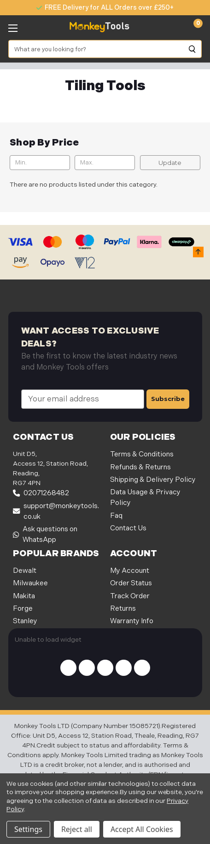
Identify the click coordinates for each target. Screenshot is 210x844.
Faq (116, 515)
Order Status (131, 583)
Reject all (76, 829)
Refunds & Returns (140, 467)
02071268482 (41, 493)
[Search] (192, 49)
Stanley (25, 621)
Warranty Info (131, 621)
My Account (129, 570)
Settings (28, 829)
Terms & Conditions (142, 454)
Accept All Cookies (142, 829)
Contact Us (128, 528)
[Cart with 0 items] (192, 27)
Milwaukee (30, 583)
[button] (198, 252)
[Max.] (105, 162)
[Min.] (40, 162)
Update (169, 162)
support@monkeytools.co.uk (56, 511)
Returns (123, 608)
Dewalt (24, 570)
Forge (23, 608)
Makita (24, 596)
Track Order (130, 596)
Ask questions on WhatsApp (45, 534)
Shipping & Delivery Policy (153, 479)
